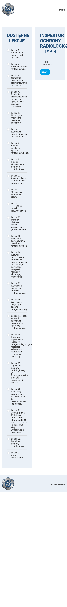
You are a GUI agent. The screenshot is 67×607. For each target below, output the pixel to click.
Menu (62, 10)
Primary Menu (58, 484)
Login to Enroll (44, 72)
